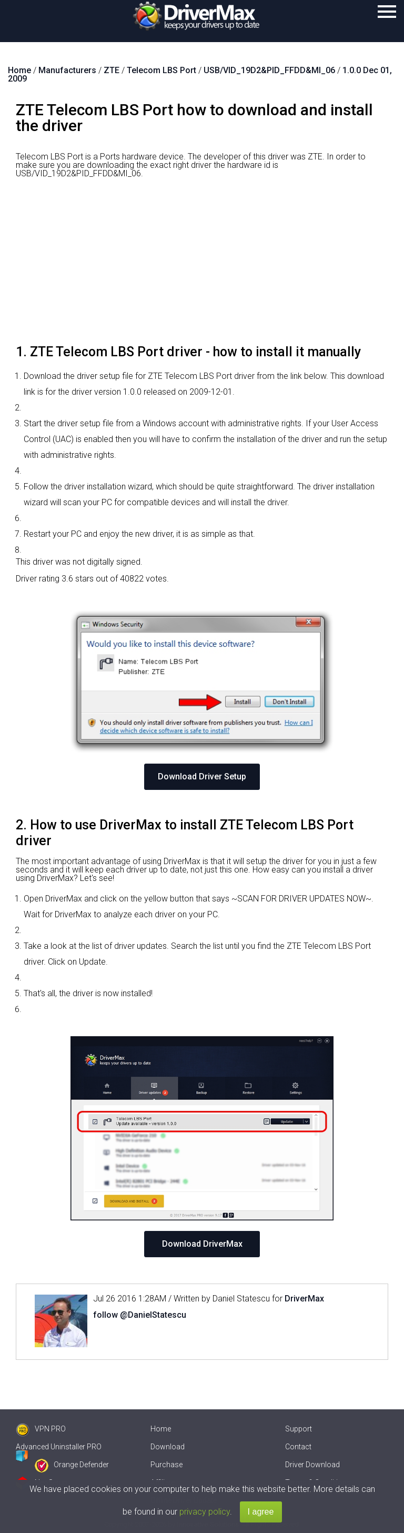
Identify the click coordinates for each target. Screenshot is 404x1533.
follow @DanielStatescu (139, 1315)
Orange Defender (72, 1464)
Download (167, 1446)
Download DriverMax (202, 1244)
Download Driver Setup (202, 776)
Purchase (166, 1464)
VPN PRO (41, 1428)
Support (298, 1428)
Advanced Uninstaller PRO (59, 1446)
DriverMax (304, 1299)
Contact (298, 1446)
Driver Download (312, 1464)
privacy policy (204, 1512)
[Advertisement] (202, 265)
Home (160, 1428)
